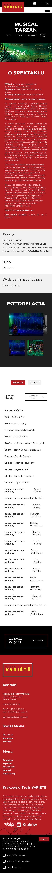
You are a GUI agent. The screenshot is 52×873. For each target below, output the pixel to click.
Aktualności (9, 767)
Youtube (7, 742)
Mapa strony (9, 774)
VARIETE (9, 35)
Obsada (18, 382)
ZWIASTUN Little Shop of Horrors (19, 210)
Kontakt (7, 770)
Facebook (8, 735)
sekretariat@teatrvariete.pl (15, 717)
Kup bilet (7, 763)
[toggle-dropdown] (41, 3)
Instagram (8, 738)
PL (47, 3)
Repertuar (8, 760)
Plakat (34, 382)
